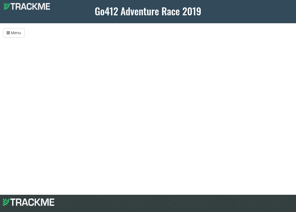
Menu (14, 32)
